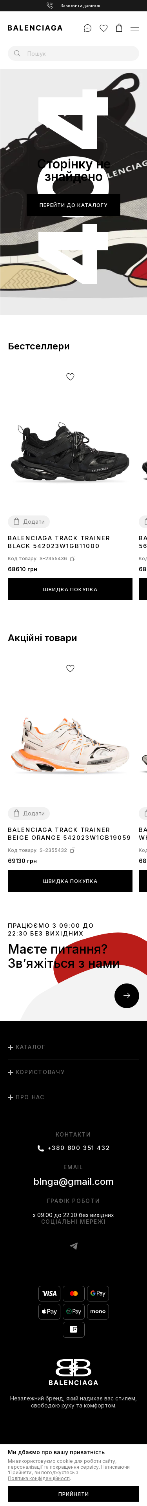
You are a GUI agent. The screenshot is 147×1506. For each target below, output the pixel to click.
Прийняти (73, 1494)
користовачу (40, 1072)
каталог (31, 1047)
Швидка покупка (70, 589)
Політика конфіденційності (39, 1478)
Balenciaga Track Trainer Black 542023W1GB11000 (59, 542)
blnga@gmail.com (73, 1181)
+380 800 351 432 (78, 1148)
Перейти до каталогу (73, 205)
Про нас (30, 1097)
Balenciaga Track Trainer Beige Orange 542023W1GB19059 (69, 833)
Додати (34, 521)
